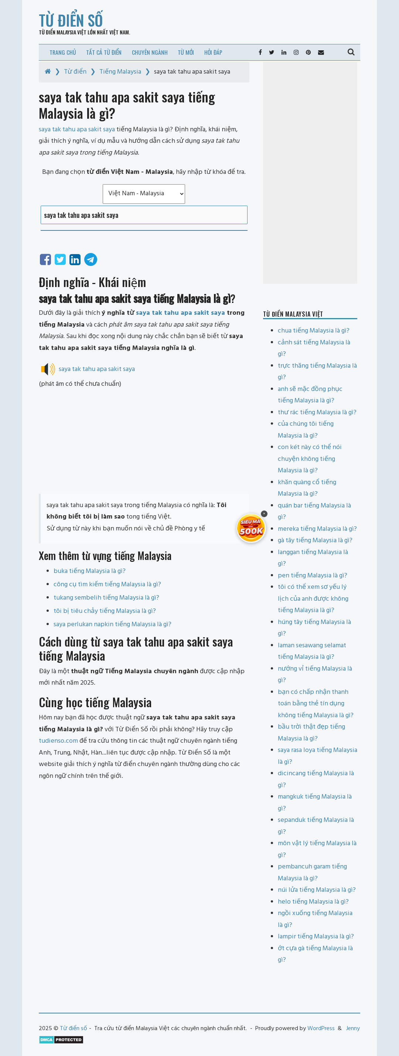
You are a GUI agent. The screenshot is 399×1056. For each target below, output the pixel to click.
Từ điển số (71, 20)
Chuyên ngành (150, 52)
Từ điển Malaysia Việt (62, 32)
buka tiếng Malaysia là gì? (90, 571)
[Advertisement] (144, 442)
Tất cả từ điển (104, 52)
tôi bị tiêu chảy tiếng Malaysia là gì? (105, 611)
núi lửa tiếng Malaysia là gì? (317, 890)
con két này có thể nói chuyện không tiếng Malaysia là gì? (310, 459)
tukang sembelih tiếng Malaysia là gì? (106, 598)
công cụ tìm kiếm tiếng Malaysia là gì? (107, 584)
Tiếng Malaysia (120, 72)
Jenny (353, 1028)
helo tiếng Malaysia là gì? (313, 902)
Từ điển (75, 72)
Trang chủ (63, 52)
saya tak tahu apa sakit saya (180, 313)
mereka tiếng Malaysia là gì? (317, 529)
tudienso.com (58, 741)
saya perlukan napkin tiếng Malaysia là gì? (112, 624)
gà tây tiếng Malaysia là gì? (315, 540)
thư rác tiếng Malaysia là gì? (317, 412)
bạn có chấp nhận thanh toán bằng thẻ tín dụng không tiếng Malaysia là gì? (316, 704)
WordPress (321, 1028)
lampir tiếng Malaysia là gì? (316, 936)
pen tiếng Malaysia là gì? (312, 575)
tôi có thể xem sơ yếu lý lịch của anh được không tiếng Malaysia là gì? (313, 599)
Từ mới (186, 52)
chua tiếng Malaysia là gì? (313, 330)
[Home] (48, 72)
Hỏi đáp (213, 52)
